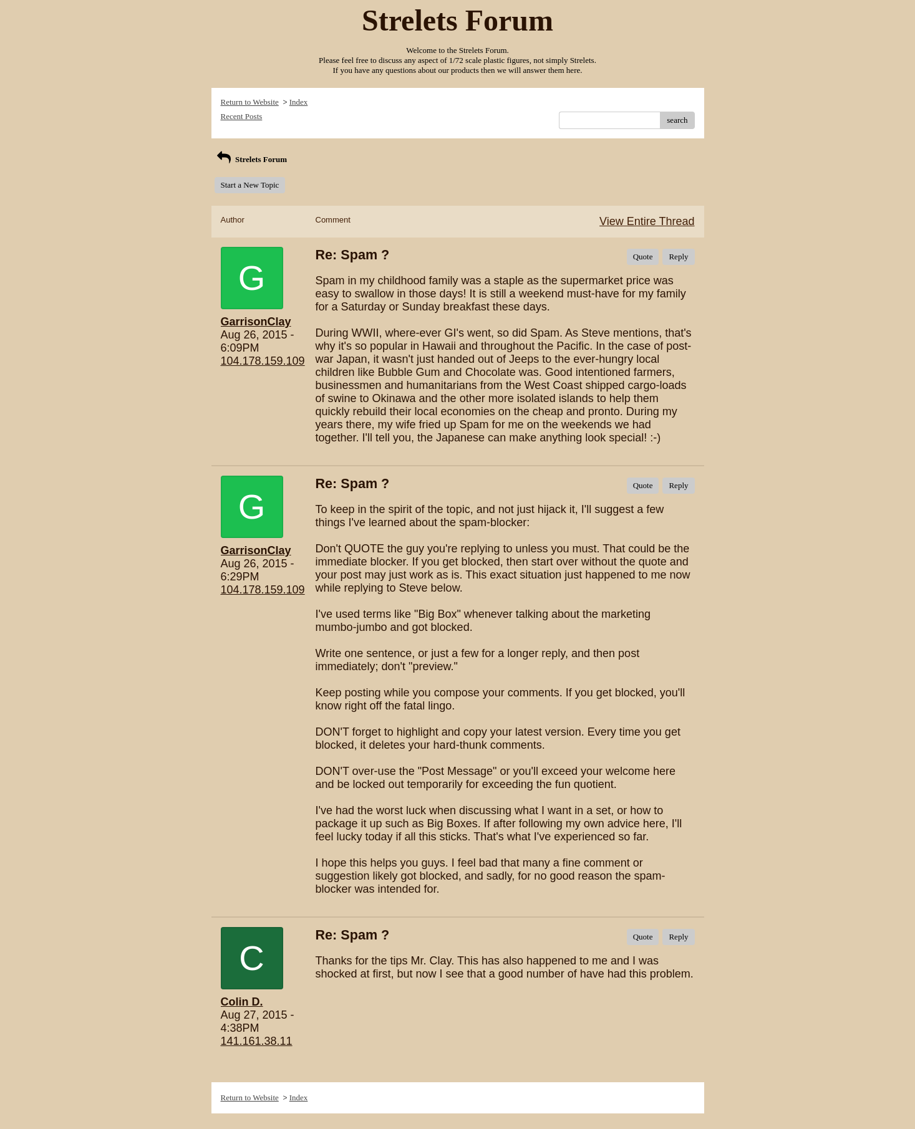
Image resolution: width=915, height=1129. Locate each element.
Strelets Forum (251, 159)
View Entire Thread (646, 221)
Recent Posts (242, 116)
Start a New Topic (250, 185)
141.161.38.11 (257, 1041)
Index (298, 102)
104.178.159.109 (263, 361)
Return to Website (250, 102)
